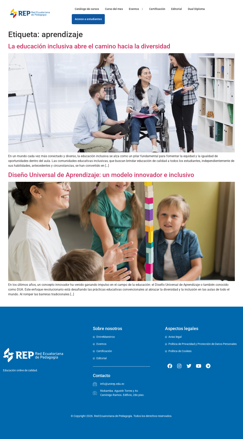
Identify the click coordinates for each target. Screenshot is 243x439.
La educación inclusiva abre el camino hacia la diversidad (89, 46)
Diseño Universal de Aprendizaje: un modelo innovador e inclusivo (101, 175)
